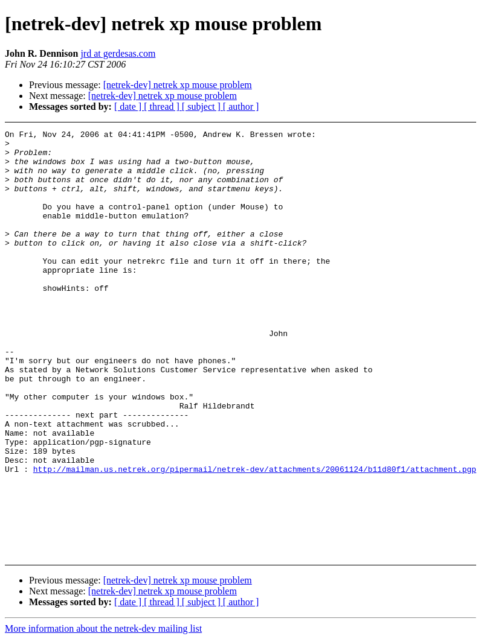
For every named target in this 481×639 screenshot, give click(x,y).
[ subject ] (202, 106)
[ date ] (129, 106)
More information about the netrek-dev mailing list (103, 628)
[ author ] (241, 106)
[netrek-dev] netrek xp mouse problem (177, 85)
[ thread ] (163, 106)
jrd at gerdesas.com (117, 53)
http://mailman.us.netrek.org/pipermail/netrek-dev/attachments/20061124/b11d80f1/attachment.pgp (254, 537)
